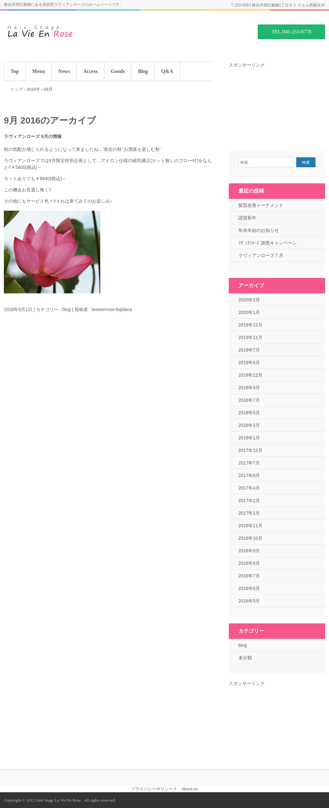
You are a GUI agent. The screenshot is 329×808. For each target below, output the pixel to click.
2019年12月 (250, 324)
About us (190, 788)
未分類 (245, 657)
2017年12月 (250, 450)
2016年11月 (250, 525)
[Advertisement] (277, 109)
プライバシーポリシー (152, 788)
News (64, 71)
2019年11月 (250, 337)
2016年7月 (249, 575)
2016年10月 (250, 538)
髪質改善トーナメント (260, 205)
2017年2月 (249, 500)
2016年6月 (249, 588)
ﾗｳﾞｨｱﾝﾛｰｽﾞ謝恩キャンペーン (267, 242)
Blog (143, 71)
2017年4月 (249, 488)
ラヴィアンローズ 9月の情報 (33, 136)
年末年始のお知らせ (258, 230)
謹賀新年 (247, 217)
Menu (38, 71)
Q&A (167, 71)
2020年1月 (249, 312)
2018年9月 (249, 387)
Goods (118, 71)
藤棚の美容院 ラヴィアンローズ (52, 31)
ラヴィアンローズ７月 (260, 255)
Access (90, 71)
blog (66, 309)
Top (15, 71)
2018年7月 (249, 400)
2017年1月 (249, 513)
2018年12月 (250, 375)
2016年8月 (249, 563)
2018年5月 (249, 412)
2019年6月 (249, 362)
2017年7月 (249, 462)
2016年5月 (249, 600)
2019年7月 (249, 350)
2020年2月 (249, 299)
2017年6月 (249, 475)
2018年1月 (249, 437)
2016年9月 (249, 550)
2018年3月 (249, 425)
